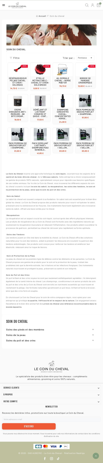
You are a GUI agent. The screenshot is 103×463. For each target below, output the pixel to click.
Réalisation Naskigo (74, 453)
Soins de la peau (15, 334)
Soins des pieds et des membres (25, 329)
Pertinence (85, 57)
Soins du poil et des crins (21, 340)
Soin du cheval (17, 321)
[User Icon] (92, 5)
